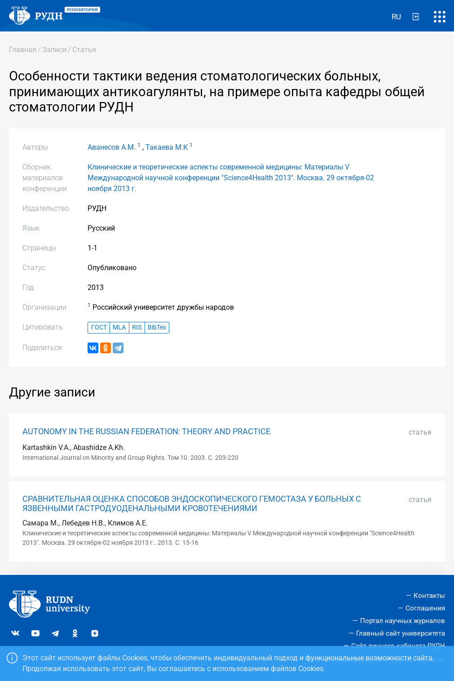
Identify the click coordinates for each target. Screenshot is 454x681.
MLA (119, 327)
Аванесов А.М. (112, 147)
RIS (136, 327)
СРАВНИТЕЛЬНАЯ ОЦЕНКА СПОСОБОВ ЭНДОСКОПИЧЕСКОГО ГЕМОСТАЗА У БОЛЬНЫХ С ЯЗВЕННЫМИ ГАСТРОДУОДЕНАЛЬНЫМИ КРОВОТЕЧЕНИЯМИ (191, 503)
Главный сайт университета (400, 633)
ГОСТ (99, 327)
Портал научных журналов (402, 621)
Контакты (429, 596)
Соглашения (425, 608)
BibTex (157, 327)
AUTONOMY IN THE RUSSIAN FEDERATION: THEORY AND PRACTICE (146, 431)
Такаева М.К (166, 147)
